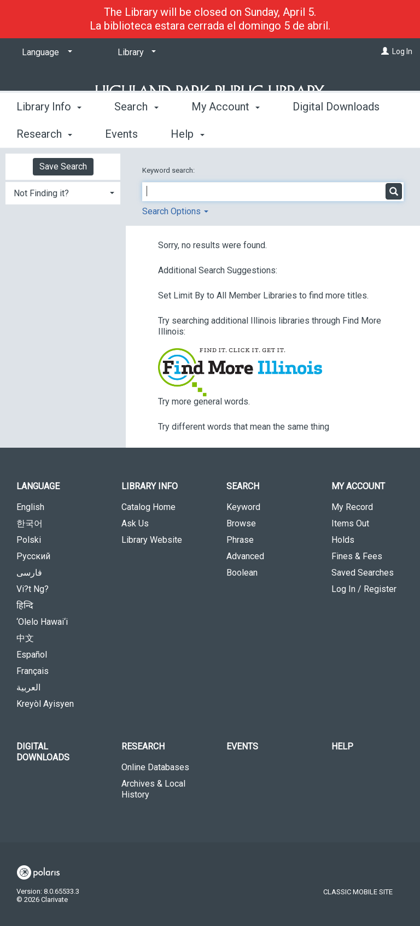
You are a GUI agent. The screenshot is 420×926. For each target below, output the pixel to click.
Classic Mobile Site (358, 892)
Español (31, 654)
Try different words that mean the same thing (243, 426)
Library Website (151, 540)
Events (242, 746)
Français (32, 671)
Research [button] (143, 746)
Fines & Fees (356, 556)
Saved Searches (362, 572)
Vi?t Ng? (32, 589)
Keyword (243, 507)
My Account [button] (225, 132)
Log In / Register (363, 589)
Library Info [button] (48, 132)
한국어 (29, 523)
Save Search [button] (63, 166)
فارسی (29, 572)
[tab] (62, 192)
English (30, 507)
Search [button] (136, 132)
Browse (241, 523)
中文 (25, 638)
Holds (342, 540)
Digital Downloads (42, 752)
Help (342, 746)
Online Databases (155, 767)
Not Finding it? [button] (41, 193)
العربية (28, 687)
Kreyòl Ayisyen (45, 704)
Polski (28, 540)
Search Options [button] (175, 211)
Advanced (245, 556)
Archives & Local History (153, 789)
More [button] (314, 133)
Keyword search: (169, 170)
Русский (33, 556)
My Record (352, 507)
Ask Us (135, 523)
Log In (402, 51)
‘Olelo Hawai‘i (42, 622)
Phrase (240, 540)
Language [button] (38, 486)
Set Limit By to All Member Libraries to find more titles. (263, 295)
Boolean (242, 572)
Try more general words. (204, 401)
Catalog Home (148, 507)
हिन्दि (24, 605)
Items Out (350, 523)
